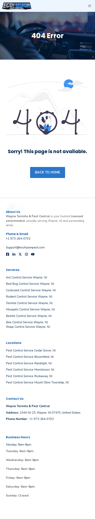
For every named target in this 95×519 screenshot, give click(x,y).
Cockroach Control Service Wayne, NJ (31, 290)
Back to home (47, 172)
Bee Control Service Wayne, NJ (27, 322)
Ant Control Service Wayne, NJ (26, 277)
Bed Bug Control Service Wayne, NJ (30, 284)
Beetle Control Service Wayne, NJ (29, 316)
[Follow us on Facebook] (7, 254)
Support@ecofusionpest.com (25, 247)
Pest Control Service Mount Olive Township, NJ (37, 382)
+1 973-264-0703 (18, 239)
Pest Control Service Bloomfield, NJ (30, 357)
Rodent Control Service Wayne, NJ (29, 297)
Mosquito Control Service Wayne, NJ (30, 309)
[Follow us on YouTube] (32, 254)
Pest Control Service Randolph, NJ (29, 363)
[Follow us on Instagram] (26, 254)
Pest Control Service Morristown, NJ (30, 370)
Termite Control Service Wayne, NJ (29, 303)
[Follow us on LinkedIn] (14, 254)
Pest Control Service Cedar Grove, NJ (31, 350)
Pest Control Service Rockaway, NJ (29, 376)
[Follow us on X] (20, 254)
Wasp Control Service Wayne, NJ (28, 327)
